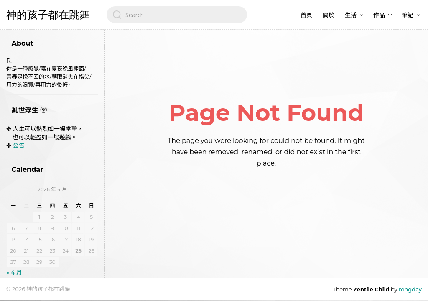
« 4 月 (14, 272)
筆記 (407, 15)
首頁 (306, 15)
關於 (328, 15)
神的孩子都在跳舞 (48, 15)
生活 (351, 15)
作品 (379, 15)
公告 (19, 145)
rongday (410, 289)
